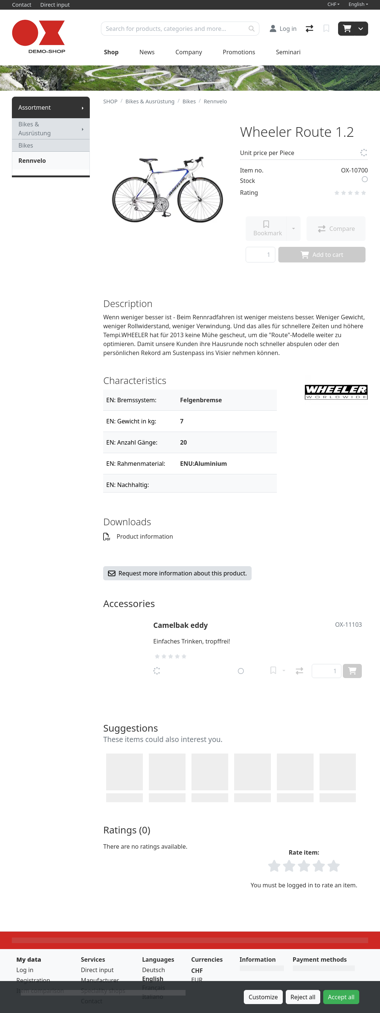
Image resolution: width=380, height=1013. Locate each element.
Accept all (341, 997)
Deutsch (153, 970)
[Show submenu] (82, 107)
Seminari (288, 52)
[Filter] (225, 400)
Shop (111, 52)
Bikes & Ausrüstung (34, 128)
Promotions (239, 52)
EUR (197, 980)
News (147, 52)
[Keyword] (173, 29)
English (356, 4)
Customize (263, 997)
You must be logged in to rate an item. (304, 885)
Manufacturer (100, 980)
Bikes (25, 145)
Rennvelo (32, 161)
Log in (24, 970)
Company (189, 52)
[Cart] (346, 29)
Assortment (34, 107)
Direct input (97, 970)
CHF (331, 4)
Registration (33, 980)
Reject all (303, 997)
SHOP (110, 101)
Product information (138, 536)
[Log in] (283, 28)
